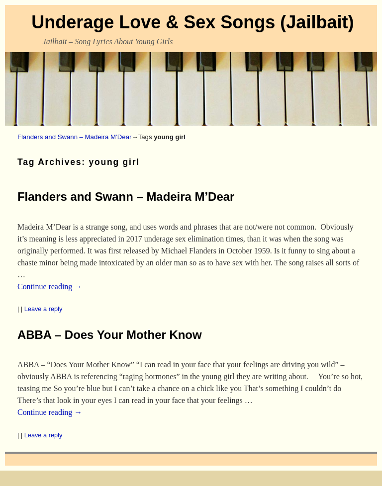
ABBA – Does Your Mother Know (109, 334)
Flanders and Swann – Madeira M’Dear (74, 137)
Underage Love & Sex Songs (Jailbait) (192, 22)
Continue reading (49, 286)
